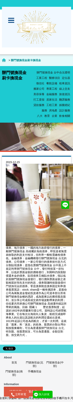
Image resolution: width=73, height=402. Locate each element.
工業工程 (41, 77)
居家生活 (51, 99)
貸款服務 (38, 105)
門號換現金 (12, 286)
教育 (47, 115)
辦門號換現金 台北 (52, 328)
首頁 (14, 362)
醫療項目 (54, 77)
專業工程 (51, 88)
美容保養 (38, 94)
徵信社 (40, 83)
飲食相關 (64, 115)
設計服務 (64, 110)
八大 (39, 115)
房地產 (53, 110)
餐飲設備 (51, 83)
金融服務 (51, 94)
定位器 (66, 77)
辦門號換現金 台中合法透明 (53, 72)
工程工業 (51, 105)
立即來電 (20, 394)
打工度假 (38, 99)
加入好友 (44, 394)
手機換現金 (34, 371)
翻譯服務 (64, 99)
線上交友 (64, 88)
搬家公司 (38, 88)
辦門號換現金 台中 (28, 268)
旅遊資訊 (64, 94)
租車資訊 (64, 83)
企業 (54, 115)
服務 (44, 110)
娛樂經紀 (64, 105)
